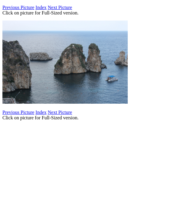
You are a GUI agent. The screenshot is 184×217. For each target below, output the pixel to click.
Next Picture (60, 7)
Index (40, 7)
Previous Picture (18, 7)
